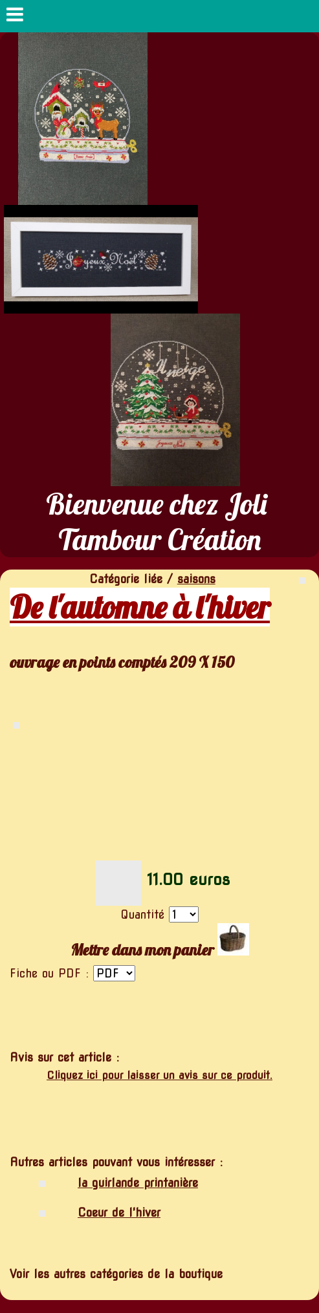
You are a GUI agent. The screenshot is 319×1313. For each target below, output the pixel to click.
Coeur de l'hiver (119, 1212)
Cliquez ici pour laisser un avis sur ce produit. (159, 1075)
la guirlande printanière (138, 1183)
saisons (196, 579)
